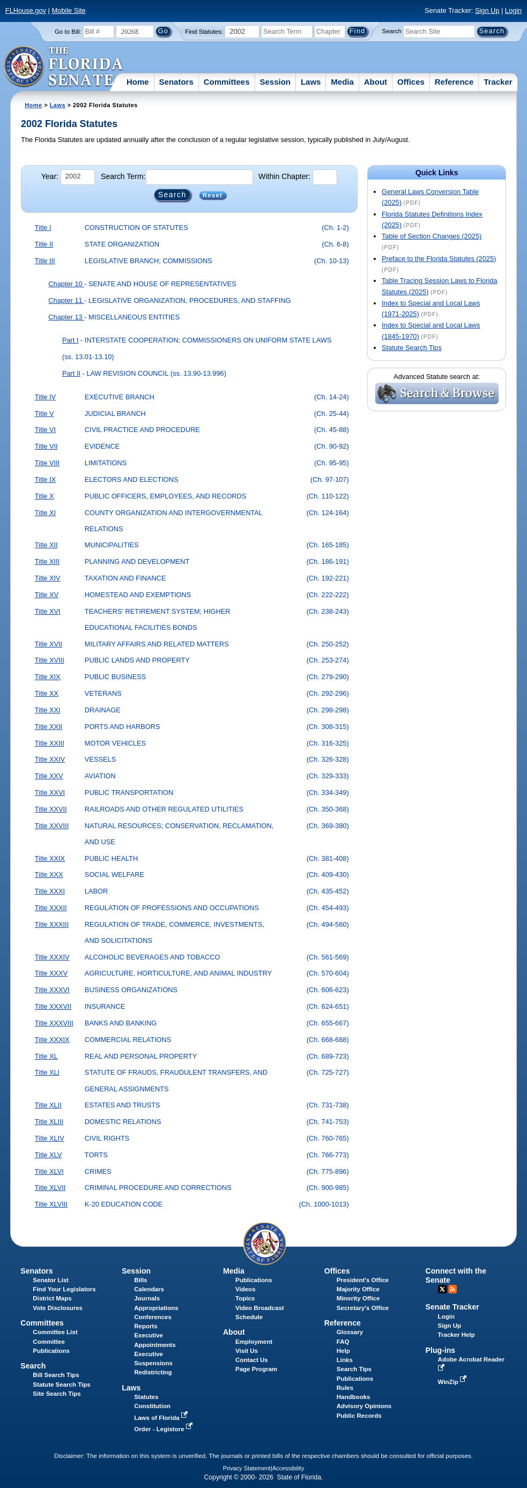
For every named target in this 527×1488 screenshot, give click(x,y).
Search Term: (123, 176)
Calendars (149, 1289)
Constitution (152, 1406)
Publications (253, 1280)
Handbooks (353, 1397)
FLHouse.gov (25, 10)
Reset (212, 195)
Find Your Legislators (64, 1289)
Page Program (256, 1369)
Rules (345, 1388)
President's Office (363, 1280)
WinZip (453, 1382)
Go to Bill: (68, 31)
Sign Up (487, 10)
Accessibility (288, 1468)
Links (345, 1360)
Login (513, 10)
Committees (227, 81)
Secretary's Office (363, 1308)
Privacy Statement (247, 1468)
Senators (176, 81)
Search (391, 31)
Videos (245, 1289)
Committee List (55, 1332)
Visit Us (246, 1351)
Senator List (51, 1280)
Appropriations (156, 1308)
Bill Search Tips (56, 1375)
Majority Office (358, 1289)
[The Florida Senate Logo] (64, 67)
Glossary (350, 1332)
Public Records (359, 1415)
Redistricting (153, 1372)
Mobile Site (68, 10)
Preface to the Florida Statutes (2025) (439, 259)
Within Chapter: (284, 176)
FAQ (343, 1341)
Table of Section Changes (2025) (431, 236)
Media (342, 81)
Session (275, 81)
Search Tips (354, 1369)
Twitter (442, 1289)
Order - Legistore (164, 1429)
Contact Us (251, 1360)
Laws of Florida (162, 1418)
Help (343, 1351)
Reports (146, 1326)
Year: (49, 176)
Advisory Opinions (364, 1406)
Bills (140, 1280)
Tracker (498, 81)
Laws (311, 81)
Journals (147, 1298)
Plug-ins (441, 1350)
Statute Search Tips (412, 348)
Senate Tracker (452, 1307)
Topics (245, 1298)
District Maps (52, 1298)
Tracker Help (456, 1334)
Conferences (153, 1317)
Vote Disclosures (58, 1308)
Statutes (146, 1397)
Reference (454, 81)
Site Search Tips (56, 1393)
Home (138, 81)
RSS (452, 1289)
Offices (411, 81)
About (375, 81)
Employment (253, 1341)
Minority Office (358, 1298)
